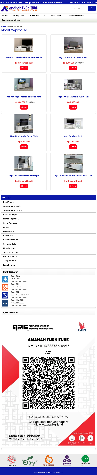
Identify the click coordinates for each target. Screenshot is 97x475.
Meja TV (7, 227)
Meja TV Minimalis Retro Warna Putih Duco (73, 175)
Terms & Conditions (11, 20)
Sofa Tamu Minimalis (12, 210)
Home (4, 15)
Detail (24, 68)
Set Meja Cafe (9, 244)
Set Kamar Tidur (10, 252)
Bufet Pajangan (10, 214)
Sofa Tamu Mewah (12, 206)
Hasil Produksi (57, 15)
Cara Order (33, 15)
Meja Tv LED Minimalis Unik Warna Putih (24, 57)
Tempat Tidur (9, 260)
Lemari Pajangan (11, 219)
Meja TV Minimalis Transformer (73, 57)
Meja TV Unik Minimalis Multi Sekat (73, 97)
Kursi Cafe (8, 235)
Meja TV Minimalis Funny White (24, 136)
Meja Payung (9, 248)
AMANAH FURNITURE (55, 472)
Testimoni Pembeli (76, 15)
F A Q (45, 15)
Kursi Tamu (8, 202)
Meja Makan (8, 231)
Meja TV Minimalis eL (73, 136)
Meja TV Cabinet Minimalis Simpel (24, 175)
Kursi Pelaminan (10, 240)
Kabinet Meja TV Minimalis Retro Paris (24, 97)
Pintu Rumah (9, 265)
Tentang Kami (17, 15)
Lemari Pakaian (10, 256)
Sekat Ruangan (10, 223)
